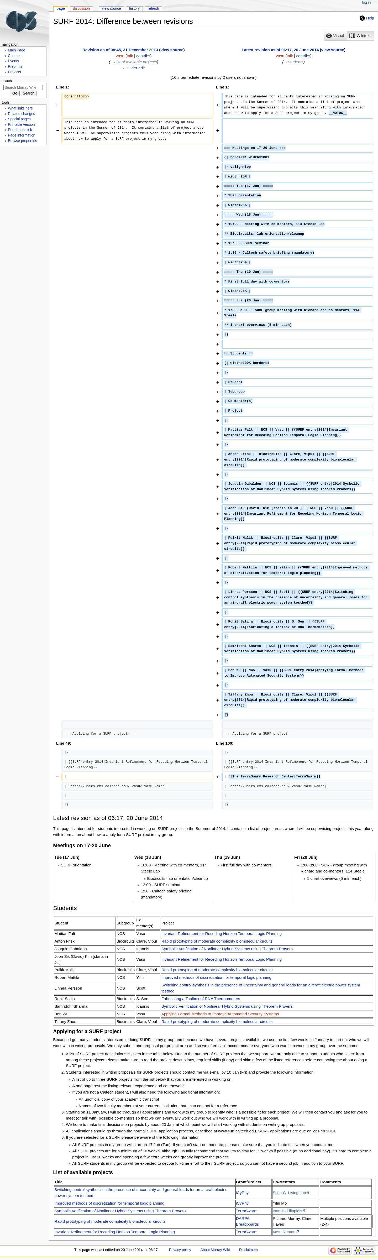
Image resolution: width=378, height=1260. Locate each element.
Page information (21, 135)
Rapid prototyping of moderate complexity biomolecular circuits (216, 941)
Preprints (15, 67)
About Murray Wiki (215, 1250)
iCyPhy (242, 1192)
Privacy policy (180, 1250)
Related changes (21, 114)
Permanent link (20, 130)
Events (13, 61)
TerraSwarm (247, 1211)
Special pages (19, 119)
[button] (335, 36)
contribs (143, 56)
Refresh (153, 9)
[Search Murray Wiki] (23, 87)
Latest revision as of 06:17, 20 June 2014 (280, 50)
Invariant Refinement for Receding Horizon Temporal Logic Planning (221, 933)
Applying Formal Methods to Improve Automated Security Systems (220, 1014)
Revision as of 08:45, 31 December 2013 (120, 50)
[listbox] (349, 36)
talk (130, 56)
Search (7, 81)
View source (111, 9)
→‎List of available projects (133, 62)
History (134, 9)
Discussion (81, 9)
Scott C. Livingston (289, 1192)
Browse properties (22, 141)
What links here (20, 108)
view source (171, 50)
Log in (366, 2)
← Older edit (133, 68)
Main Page (16, 50)
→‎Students (293, 62)
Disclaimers (248, 1250)
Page (60, 9)
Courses (14, 56)
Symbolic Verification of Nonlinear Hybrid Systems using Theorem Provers (227, 949)
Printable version (21, 125)
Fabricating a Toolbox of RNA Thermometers (200, 998)
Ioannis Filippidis (287, 1211)
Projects (14, 72)
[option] (335, 35)
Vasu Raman (284, 1232)
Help (370, 18)
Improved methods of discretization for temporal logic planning (216, 977)
